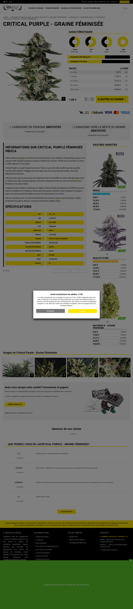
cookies (57, 303)
